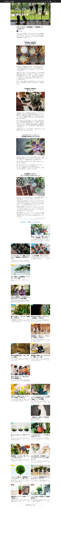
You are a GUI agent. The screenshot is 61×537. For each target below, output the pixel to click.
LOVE (12, 365)
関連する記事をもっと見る (30, 505)
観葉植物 (31, 219)
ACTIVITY (12, 265)
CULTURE (12, 285)
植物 (33, 219)
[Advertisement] (30, 523)
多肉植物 (35, 219)
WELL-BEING (33, 244)
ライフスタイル (39, 219)
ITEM (32, 224)
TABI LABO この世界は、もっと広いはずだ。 (30, 222)
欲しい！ (28, 219)
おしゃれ (21, 219)
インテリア (43, 219)
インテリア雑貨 (24, 219)
